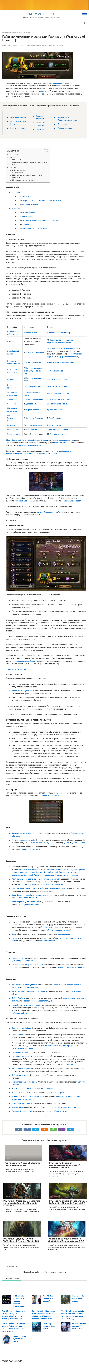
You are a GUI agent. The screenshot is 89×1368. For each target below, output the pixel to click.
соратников (44, 91)
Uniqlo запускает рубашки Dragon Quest (20, 1338)
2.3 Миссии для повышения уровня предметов (28, 175)
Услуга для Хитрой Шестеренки (70, 967)
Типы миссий (26, 216)
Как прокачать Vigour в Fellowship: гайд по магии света (22, 1164)
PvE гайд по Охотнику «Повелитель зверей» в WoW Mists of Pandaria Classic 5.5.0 (22, 1203)
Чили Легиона (67, 1064)
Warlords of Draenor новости (43, 45)
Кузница (10, 379)
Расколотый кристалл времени (60, 362)
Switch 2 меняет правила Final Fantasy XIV (79, 1326)
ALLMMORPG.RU (41, 14)
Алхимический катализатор (58, 333)
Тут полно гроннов (70, 875)
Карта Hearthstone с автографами (26, 1005)
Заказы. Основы (28, 196)
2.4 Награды (16, 177)
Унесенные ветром (55, 1092)
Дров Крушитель (78, 843)
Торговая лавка (13, 434)
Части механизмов (55, 371)
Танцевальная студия (30, 904)
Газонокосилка (64, 934)
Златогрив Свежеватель (25, 501)
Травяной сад (13, 399)
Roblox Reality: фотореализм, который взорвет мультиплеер (19, 1301)
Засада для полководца (28, 884)
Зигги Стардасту (47, 1089)
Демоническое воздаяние (59, 930)
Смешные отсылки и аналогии (34, 228)
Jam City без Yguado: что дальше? (48, 1298)
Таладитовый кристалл (57, 386)
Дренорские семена (34, 399)
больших (67, 443)
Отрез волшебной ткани (57, 430)
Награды (25, 224)
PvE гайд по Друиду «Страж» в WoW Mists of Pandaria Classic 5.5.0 (21, 1239)
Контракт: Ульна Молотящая (31, 869)
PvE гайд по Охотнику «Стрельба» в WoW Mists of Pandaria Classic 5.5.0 (68, 1202)
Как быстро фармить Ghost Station (49, 1326)
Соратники (40, 130)
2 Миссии (12, 168)
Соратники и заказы (29, 204)
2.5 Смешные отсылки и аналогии (23, 180)
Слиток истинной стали (57, 379)
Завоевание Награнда (30, 849)
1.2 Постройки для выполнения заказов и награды (30, 162)
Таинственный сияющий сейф (25, 985)
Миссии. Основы (28, 212)
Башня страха (45, 941)
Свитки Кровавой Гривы (23, 961)
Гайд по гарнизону (18, 117)
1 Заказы (12, 157)
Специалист (11, 714)
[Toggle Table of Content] (45, 151)
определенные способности (24, 661)
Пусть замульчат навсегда (23, 1103)
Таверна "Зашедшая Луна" (47, 512)
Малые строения (17, 128)
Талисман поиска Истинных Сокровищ (28, 991)
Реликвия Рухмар (19, 958)
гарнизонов (57, 83)
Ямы (54, 941)
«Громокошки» (60, 1111)
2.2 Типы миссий (17, 172)
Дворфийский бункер (37, 440)
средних (57, 443)
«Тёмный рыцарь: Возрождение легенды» (58, 1107)
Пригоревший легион (21, 1056)
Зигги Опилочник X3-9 (21, 1089)
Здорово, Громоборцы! (22, 1111)
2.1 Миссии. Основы (19, 170)
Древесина (31, 404)
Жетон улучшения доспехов (66, 357)
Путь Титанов (36, 898)
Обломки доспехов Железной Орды (62, 348)
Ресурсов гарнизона (35, 352)
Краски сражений (54, 410)
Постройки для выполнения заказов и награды (41, 200)
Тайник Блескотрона (50, 796)
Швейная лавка (13, 430)
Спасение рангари (27, 872)
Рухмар (66, 843)
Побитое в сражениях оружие (25, 888)
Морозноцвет (31, 333)
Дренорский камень (34, 418)
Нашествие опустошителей (51, 884)
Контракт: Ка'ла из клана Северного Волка (42, 875)
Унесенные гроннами (21, 1092)
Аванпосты (62, 124)
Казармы (16, 684)
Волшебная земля (20, 454)
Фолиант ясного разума (55, 1046)
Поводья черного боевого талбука (37, 1001)
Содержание (13, 154)
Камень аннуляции (67, 938)
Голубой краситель (33, 410)
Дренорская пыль (33, 362)
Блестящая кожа (54, 425)
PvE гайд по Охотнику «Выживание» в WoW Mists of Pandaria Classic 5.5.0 (64, 1165)
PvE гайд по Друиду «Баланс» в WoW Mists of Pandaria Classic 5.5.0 (66, 1239)
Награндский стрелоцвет (59, 399)
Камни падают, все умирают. (24, 1082)
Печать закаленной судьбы (23, 840)
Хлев (9, 341)
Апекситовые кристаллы (62, 440)
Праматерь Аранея (20, 1052)
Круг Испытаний (21, 898)
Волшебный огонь (51, 454)
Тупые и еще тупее (50, 927)
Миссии (17, 208)
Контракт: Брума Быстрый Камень (50, 872)
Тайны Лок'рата (18, 998)
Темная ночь (17, 1107)
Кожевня (11, 425)
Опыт (14, 934)
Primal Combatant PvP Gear (58, 394)
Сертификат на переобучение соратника (29, 895)
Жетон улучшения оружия (49, 879)
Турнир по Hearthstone (23, 1013)
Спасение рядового (54, 869)
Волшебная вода (36, 454)
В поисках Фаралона (30, 987)
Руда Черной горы (33, 386)
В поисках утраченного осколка (25, 1096)
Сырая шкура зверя (58, 340)
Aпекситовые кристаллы (30, 445)
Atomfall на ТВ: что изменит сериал (78, 1298)
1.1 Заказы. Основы (19, 160)
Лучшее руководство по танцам (25, 902)
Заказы (17, 193)
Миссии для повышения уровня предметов (39, 220)
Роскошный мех (65, 343)
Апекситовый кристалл (22, 833)
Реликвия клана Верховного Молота (27, 965)
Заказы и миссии (65, 128)
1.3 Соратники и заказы (20, 165)
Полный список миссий (16, 669)
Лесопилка (11, 404)
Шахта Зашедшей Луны (11, 418)
